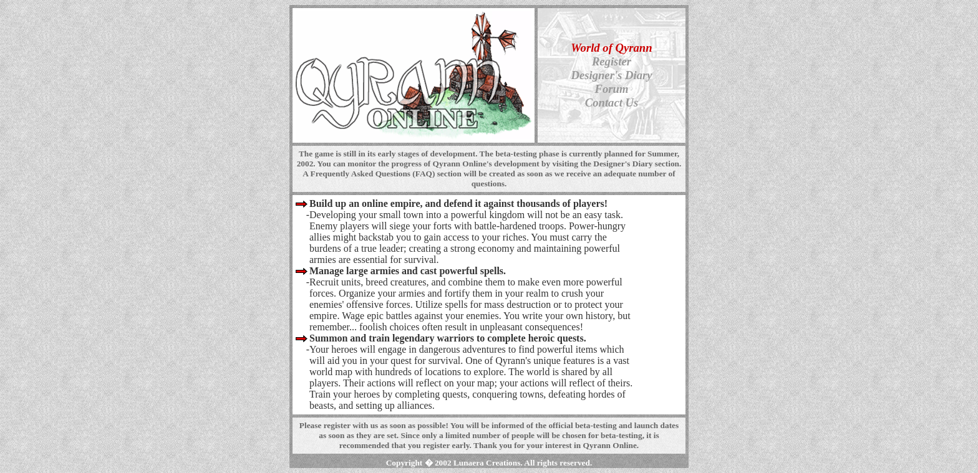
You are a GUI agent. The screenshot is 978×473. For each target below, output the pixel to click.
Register (611, 61)
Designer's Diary (611, 75)
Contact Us (612, 102)
